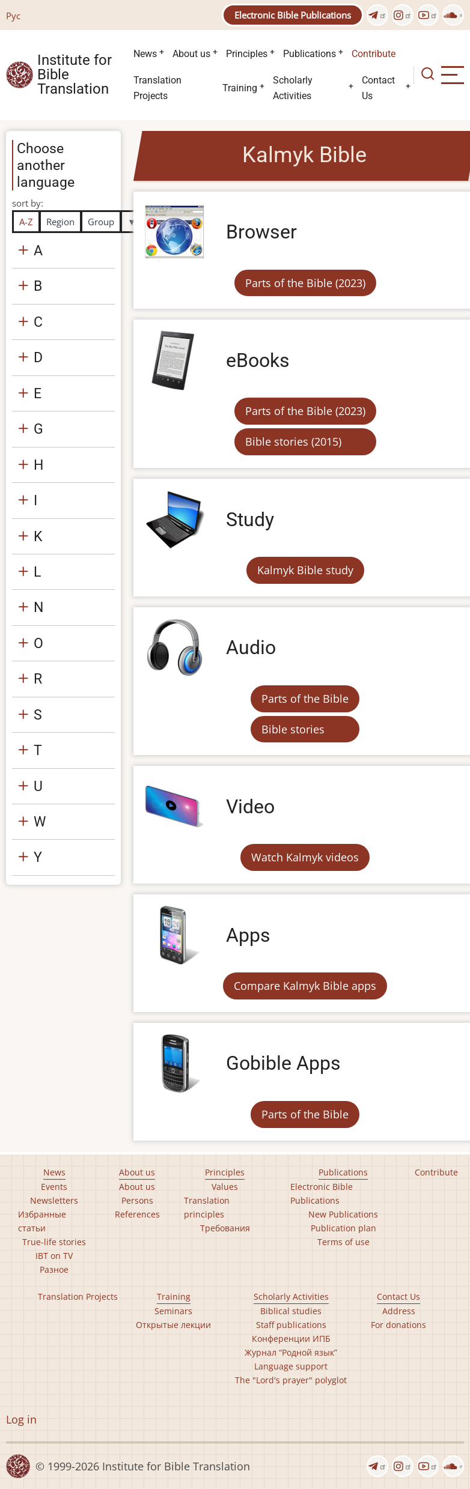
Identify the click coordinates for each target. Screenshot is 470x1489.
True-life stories (54, 1242)
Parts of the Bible (305, 698)
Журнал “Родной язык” (291, 1352)
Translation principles (207, 1207)
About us (191, 53)
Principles (246, 53)
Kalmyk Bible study (305, 570)
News (145, 53)
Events (54, 1186)
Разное (54, 1269)
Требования (225, 1228)
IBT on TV (54, 1255)
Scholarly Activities (293, 88)
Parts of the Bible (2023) (305, 283)
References (137, 1214)
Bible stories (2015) (293, 441)
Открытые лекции (173, 1324)
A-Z (26, 222)
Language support (291, 1366)
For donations (398, 1324)
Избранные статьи (42, 1221)
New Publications (343, 1214)
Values (225, 1186)
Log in (21, 1419)
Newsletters (54, 1200)
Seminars (173, 1311)
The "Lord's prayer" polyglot (291, 1380)
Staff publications (291, 1324)
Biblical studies (291, 1311)
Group (101, 222)
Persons (137, 1200)
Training (239, 88)
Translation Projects (157, 88)
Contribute (373, 53)
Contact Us (378, 88)
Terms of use (343, 1242)
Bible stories (293, 729)
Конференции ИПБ (291, 1338)
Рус (13, 16)
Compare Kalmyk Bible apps (305, 985)
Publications (309, 53)
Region (60, 222)
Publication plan (343, 1228)
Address (398, 1311)
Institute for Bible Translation (74, 75)
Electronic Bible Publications (292, 15)
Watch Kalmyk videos (305, 857)
